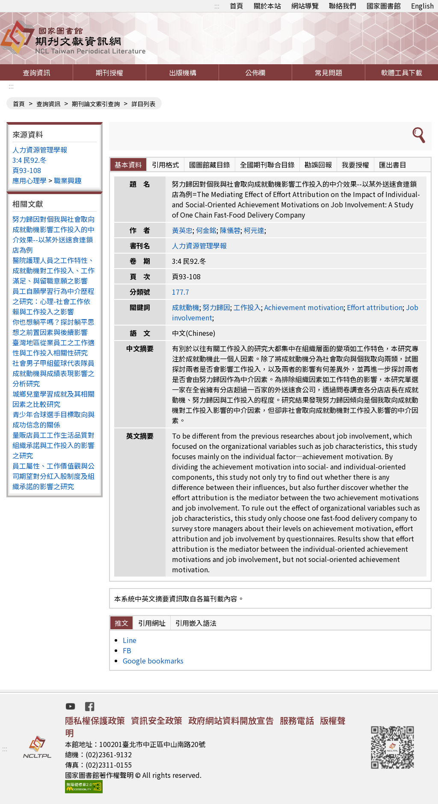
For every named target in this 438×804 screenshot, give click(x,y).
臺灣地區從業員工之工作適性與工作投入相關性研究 (53, 347)
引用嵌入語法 (195, 623)
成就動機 (185, 307)
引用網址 (152, 623)
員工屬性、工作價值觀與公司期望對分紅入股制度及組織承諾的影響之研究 (53, 475)
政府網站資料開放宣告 (231, 720)
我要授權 (355, 164)
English (422, 5)
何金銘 (206, 230)
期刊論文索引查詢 (96, 103)
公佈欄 (255, 72)
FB (127, 650)
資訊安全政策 (156, 720)
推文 (121, 623)
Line (129, 640)
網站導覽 (305, 5)
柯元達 (254, 230)
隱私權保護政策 (95, 720)
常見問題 (328, 72)
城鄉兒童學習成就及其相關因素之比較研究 (53, 399)
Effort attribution (374, 307)
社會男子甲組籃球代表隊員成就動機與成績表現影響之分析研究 (53, 373)
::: (216, 5)
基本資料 (128, 164)
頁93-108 (26, 170)
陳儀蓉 (230, 230)
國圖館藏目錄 (209, 164)
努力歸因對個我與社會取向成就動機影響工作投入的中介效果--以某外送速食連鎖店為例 (53, 234)
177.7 (180, 292)
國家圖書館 (384, 5)
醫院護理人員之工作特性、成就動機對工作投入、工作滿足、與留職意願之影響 (53, 270)
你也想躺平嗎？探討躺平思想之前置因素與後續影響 (53, 327)
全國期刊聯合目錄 (267, 164)
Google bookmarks (153, 660)
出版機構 (182, 72)
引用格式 (165, 164)
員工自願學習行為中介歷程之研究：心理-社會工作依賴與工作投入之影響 (53, 301)
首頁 (236, 5)
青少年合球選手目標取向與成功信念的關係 (53, 419)
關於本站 (267, 5)
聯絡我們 (342, 5)
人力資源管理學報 (39, 149)
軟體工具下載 (401, 72)
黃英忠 (182, 230)
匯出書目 (392, 164)
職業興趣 (67, 180)
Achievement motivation (303, 307)
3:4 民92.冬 (29, 160)
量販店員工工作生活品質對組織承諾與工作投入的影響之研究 (53, 445)
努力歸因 (216, 307)
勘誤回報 (318, 164)
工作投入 (247, 307)
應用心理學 (29, 180)
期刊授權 (109, 72)
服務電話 (297, 720)
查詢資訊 (36, 72)
